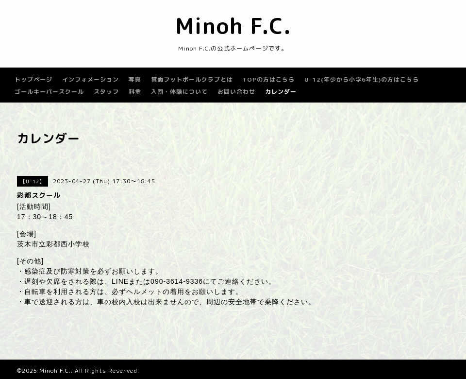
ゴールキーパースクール (49, 91)
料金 (135, 91)
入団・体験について (179, 91)
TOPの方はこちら (269, 79)
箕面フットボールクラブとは (192, 79)
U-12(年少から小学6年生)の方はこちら (361, 79)
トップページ (33, 79)
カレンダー (281, 91)
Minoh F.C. (233, 26)
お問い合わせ (236, 91)
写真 (135, 79)
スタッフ (106, 91)
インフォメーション (90, 79)
